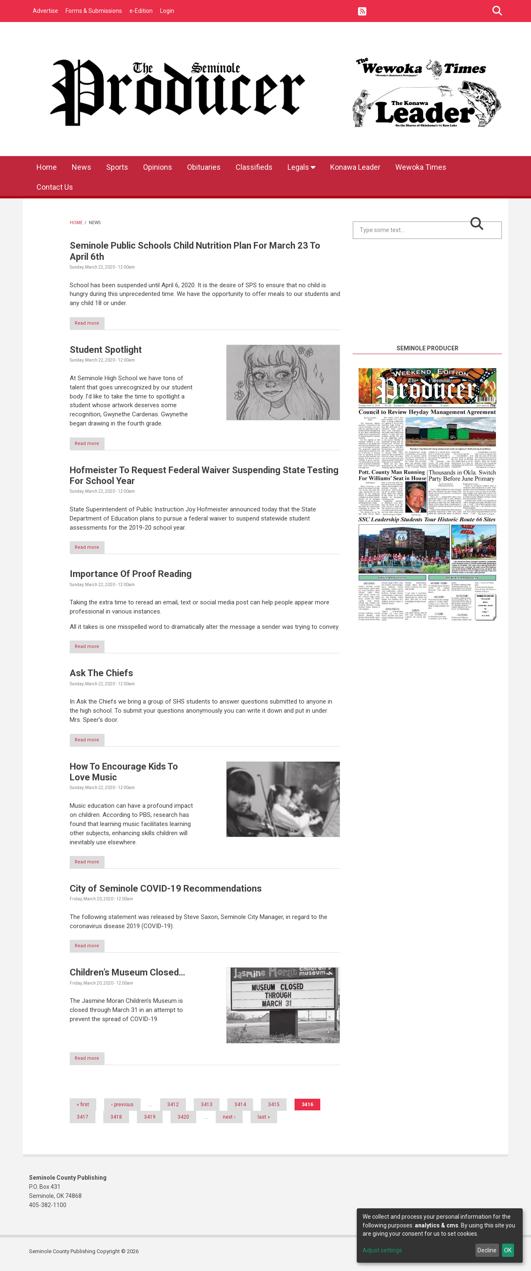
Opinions (157, 167)
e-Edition (141, 10)
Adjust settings (382, 1250)
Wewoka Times (420, 167)
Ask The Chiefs (101, 675)
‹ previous (122, 1109)
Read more (91, 323)
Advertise (45, 10)
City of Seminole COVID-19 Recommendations (166, 892)
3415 (274, 1109)
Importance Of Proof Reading (131, 576)
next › (229, 1122)
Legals (301, 167)
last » (264, 1122)
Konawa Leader (355, 167)
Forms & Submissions (94, 10)
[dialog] (440, 1235)
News (81, 167)
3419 (150, 1122)
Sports (117, 167)
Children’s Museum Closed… (127, 977)
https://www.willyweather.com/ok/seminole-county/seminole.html (427, 334)
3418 (116, 1122)
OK (508, 1250)
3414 (240, 1109)
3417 (82, 1122)
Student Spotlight (106, 350)
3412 (173, 1109)
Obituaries (204, 167)
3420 (183, 1122)
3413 (206, 1109)
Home (47, 167)
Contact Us (55, 187)
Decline (487, 1250)
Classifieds (254, 167)
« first (83, 1109)
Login (167, 10)
